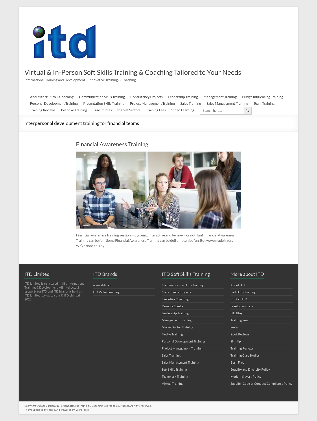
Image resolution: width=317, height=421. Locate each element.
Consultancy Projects (146, 97)
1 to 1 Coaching (62, 97)
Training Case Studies (245, 356)
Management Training (220, 97)
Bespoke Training (74, 110)
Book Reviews (239, 335)
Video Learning (182, 110)
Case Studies (102, 110)
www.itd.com (102, 285)
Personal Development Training (54, 104)
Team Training (264, 104)
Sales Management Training (227, 104)
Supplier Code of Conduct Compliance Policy (261, 384)
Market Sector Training (177, 327)
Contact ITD (238, 299)
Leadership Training (183, 97)
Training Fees (156, 110)
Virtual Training (172, 384)
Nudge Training (172, 335)
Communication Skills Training (102, 97)
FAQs (234, 327)
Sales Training (190, 104)
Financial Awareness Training (112, 144)
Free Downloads (241, 306)
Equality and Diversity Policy (250, 370)
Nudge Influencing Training (262, 97)
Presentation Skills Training (103, 104)
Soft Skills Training (174, 370)
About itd (37, 97)
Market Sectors (128, 110)
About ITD (237, 285)
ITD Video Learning (106, 292)
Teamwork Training (175, 377)
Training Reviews (42, 110)
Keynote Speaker (173, 306)
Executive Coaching (175, 299)
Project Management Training (152, 104)
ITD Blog (236, 313)
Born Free (237, 363)
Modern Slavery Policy (245, 377)
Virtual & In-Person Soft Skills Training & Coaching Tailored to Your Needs (150, 72)
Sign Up (235, 342)
